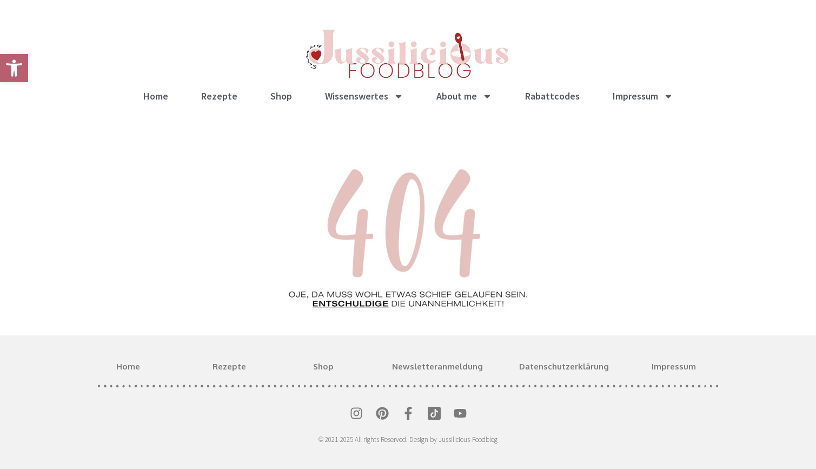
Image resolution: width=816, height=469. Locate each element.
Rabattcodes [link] (552, 96)
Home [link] (155, 96)
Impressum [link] (643, 96)
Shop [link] (281, 96)
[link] (14, 68)
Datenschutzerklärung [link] (564, 366)
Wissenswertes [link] (364, 96)
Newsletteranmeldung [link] (437, 366)
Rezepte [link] (219, 96)
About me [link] (464, 96)
